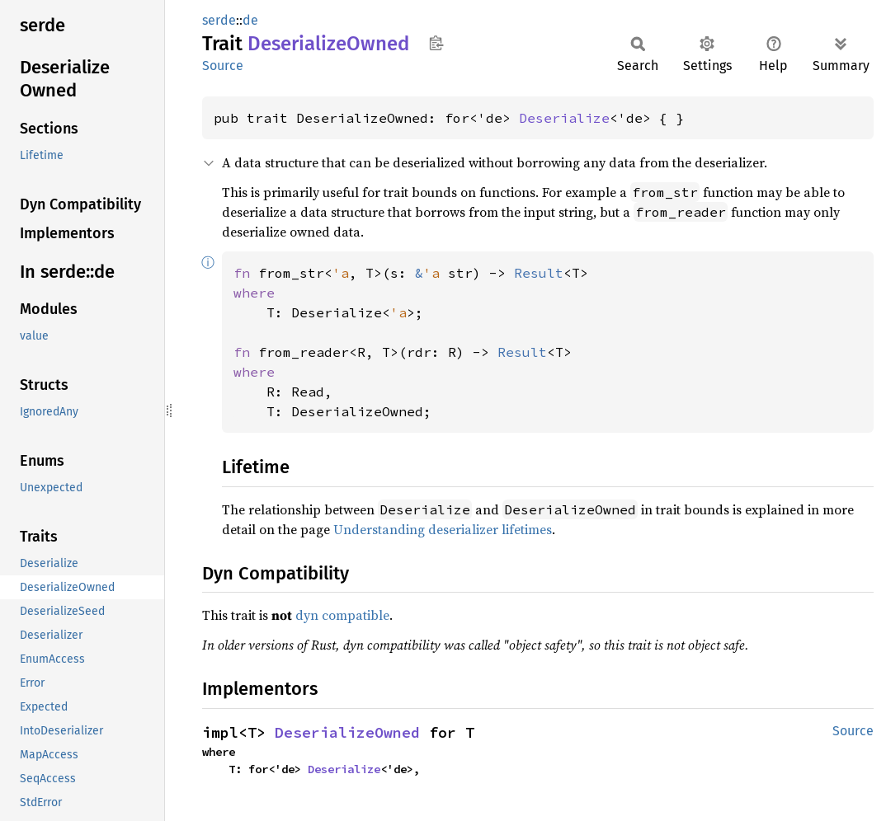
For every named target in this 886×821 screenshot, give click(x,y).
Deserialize (564, 118)
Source (222, 65)
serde (219, 20)
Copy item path (436, 43)
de (250, 20)
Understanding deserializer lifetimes (442, 529)
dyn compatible (342, 615)
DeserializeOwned (347, 732)
